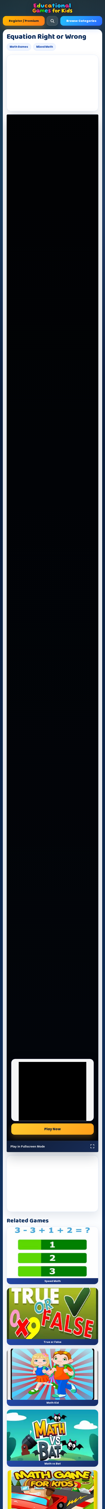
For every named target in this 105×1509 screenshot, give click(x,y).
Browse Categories (81, 21)
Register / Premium (24, 21)
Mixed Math (44, 47)
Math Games (19, 47)
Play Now (52, 1129)
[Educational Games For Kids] (52, 8)
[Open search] (52, 21)
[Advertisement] (52, 83)
